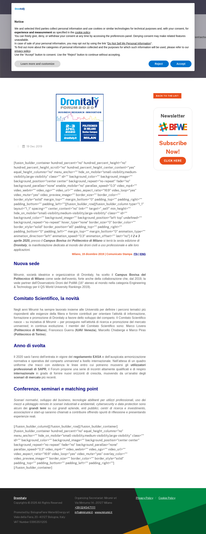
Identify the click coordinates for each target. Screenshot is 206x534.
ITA (136, 254)
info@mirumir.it (84, 512)
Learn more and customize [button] (37, 63)
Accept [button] (180, 63)
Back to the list (167, 96)
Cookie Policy (167, 498)
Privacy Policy (144, 498)
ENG (143, 254)
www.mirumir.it (103, 512)
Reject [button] (159, 63)
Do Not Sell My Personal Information (129, 43)
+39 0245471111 (85, 507)
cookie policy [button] (82, 32)
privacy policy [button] (22, 51)
